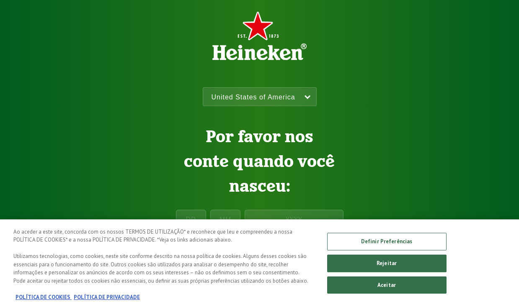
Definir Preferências (387, 243)
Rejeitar (387, 265)
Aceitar (386, 287)
